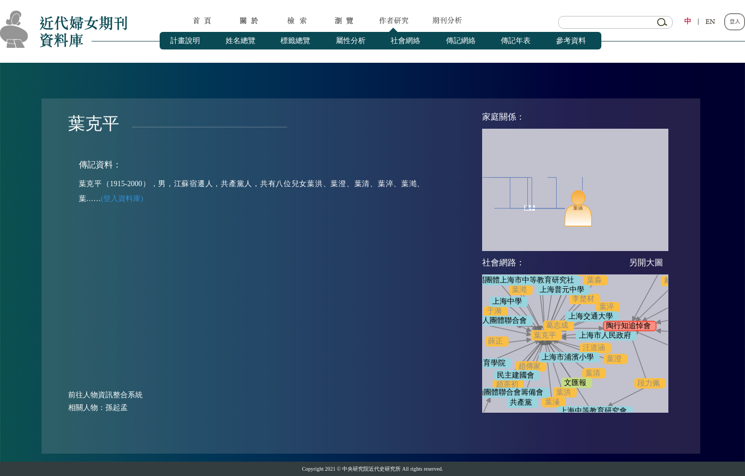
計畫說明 (185, 41)
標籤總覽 (295, 41)
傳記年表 (516, 41)
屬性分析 (351, 41)
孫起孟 (116, 408)
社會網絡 (405, 41)
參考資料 (571, 41)
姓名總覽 (240, 41)
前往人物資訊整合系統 (105, 395)
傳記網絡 (461, 41)
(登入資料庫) (122, 199)
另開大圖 (646, 262)
